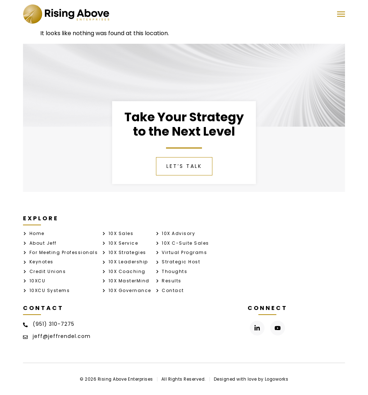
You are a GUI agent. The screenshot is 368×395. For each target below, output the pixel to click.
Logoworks (277, 379)
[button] (341, 14)
